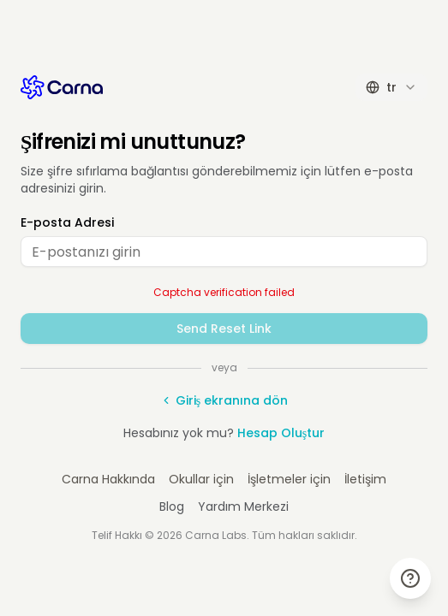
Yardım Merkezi (243, 506)
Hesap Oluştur (281, 432)
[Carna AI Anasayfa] (62, 87)
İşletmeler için (289, 479)
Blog (171, 506)
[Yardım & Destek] (410, 578)
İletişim (365, 479)
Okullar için (201, 479)
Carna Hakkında (108, 479)
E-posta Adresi (67, 222)
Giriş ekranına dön (224, 400)
